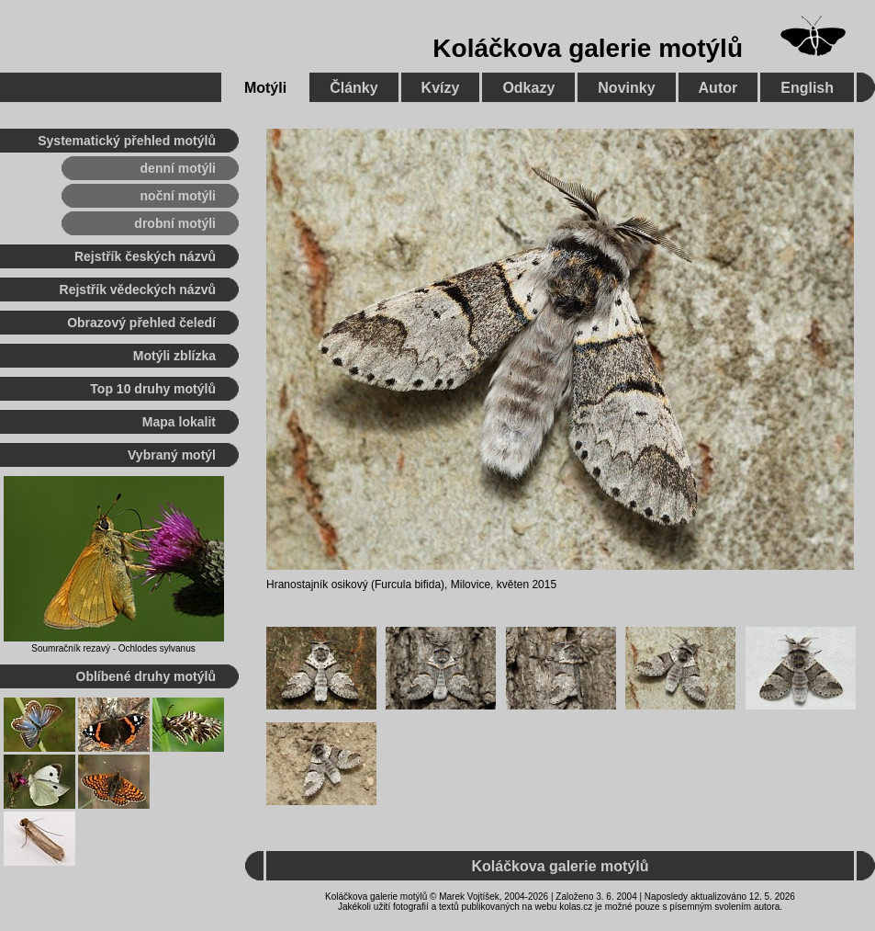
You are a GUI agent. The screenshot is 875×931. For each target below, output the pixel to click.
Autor (718, 88)
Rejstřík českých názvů (145, 256)
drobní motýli (175, 223)
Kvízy (440, 88)
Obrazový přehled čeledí (141, 322)
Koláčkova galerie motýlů (587, 48)
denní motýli (178, 168)
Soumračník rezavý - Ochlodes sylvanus (113, 648)
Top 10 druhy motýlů (153, 388)
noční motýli (178, 195)
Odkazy (528, 88)
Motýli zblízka (174, 355)
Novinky (626, 88)
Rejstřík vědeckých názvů (138, 289)
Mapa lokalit (179, 421)
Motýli (265, 88)
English (807, 88)
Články (353, 88)
